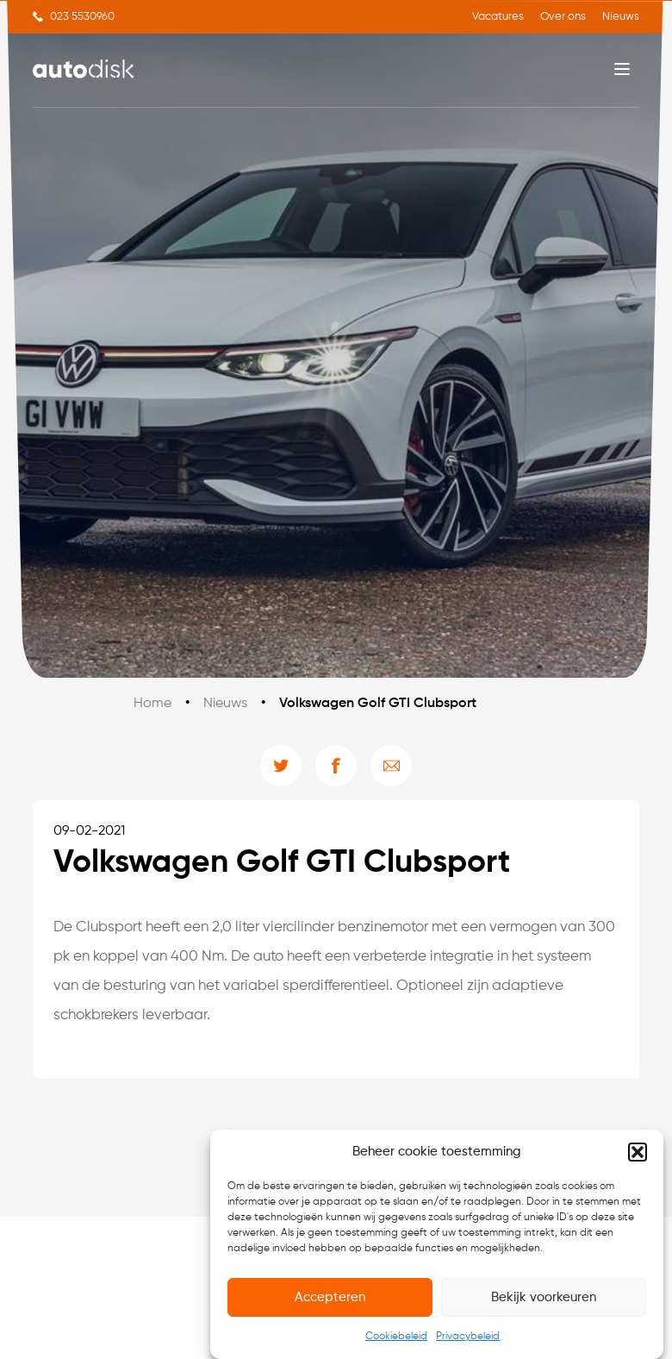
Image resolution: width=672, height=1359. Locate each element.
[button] (637, 1152)
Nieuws (620, 16)
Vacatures (498, 16)
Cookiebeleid (396, 1336)
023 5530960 (82, 16)
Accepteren (330, 1297)
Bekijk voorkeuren (543, 1297)
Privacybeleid (468, 1336)
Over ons (563, 16)
